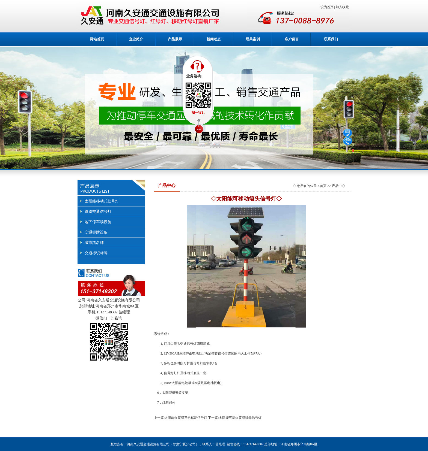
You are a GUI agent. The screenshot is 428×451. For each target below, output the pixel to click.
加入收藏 (343, 7)
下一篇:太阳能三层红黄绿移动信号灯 (234, 418)
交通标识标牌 (96, 253)
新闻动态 (214, 39)
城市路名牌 (94, 243)
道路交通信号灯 (98, 212)
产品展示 (175, 39)
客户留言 (292, 39)
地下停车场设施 (98, 222)
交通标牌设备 (96, 232)
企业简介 (136, 39)
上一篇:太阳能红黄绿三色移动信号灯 (180, 418)
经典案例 (253, 39)
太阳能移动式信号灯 (102, 201)
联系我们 (331, 39)
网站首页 (97, 39)
